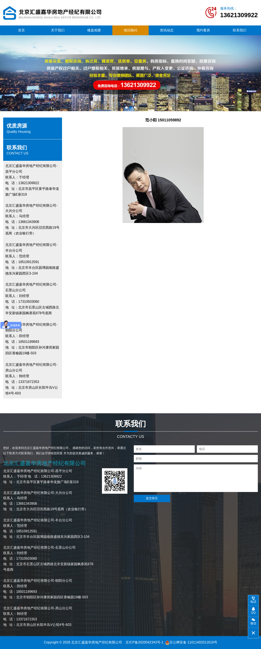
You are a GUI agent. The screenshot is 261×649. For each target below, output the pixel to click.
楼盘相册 (94, 30)
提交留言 (152, 498)
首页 (21, 30)
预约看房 (203, 30)
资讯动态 (167, 30)
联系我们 (239, 30)
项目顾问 (130, 30)
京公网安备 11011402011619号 (191, 642)
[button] (126, 107)
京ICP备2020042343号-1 (144, 642)
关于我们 (58, 30)
